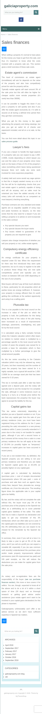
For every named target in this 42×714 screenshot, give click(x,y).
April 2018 (9, 645)
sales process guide (9, 141)
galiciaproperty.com (21, 6)
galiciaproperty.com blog (14, 674)
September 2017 (11, 648)
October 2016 (10, 657)
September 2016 (11, 660)
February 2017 (11, 651)
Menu (5, 29)
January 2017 (10, 654)
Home (3, 34)
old (6, 677)
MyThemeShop (21, 696)
